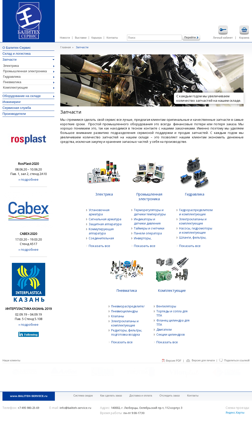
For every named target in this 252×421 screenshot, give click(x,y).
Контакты (112, 37)
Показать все (99, 246)
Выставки (80, 37)
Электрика (28, 66)
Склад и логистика (16, 53)
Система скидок (83, 395)
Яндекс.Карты (235, 412)
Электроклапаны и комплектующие (193, 221)
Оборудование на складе (28, 96)
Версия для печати (203, 360)
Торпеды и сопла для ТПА (172, 313)
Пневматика (28, 82)
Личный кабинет (223, 32)
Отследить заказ (169, 395)
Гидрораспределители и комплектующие (195, 212)
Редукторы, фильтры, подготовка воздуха (126, 332)
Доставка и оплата (140, 395)
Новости (65, 37)
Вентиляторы (166, 306)
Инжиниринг (11, 102)
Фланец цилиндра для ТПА (172, 322)
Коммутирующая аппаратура (101, 231)
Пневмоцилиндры (124, 311)
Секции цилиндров (170, 334)
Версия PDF (173, 360)
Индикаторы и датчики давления (147, 221)
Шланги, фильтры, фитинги (192, 239)
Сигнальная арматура (105, 219)
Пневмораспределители (128, 306)
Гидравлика (28, 76)
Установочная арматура (99, 212)
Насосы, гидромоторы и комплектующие (195, 230)
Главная (65, 47)
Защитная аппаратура (105, 224)
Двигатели (164, 329)
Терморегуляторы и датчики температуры (150, 212)
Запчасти (28, 59)
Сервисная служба (16, 108)
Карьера (96, 37)
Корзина (244, 32)
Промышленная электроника (28, 71)
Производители (14, 114)
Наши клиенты (11, 360)
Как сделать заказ (111, 395)
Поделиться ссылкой (237, 360)
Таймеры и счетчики (149, 228)
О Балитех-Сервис (16, 48)
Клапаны (117, 316)
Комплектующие (28, 87)
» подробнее (29, 179)
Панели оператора (148, 233)
